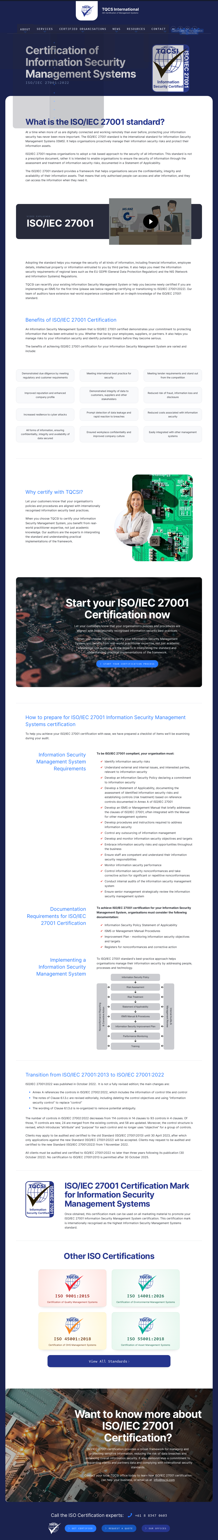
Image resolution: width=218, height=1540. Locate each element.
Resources (131, 28)
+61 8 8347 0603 (151, 1489)
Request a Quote (121, 1503)
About (33, 28)
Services (50, 28)
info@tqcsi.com (164, 1454)
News (114, 28)
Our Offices (157, 1503)
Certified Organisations (84, 28)
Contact (151, 28)
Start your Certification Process (129, 663)
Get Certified (82, 1503)
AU (164, 29)
